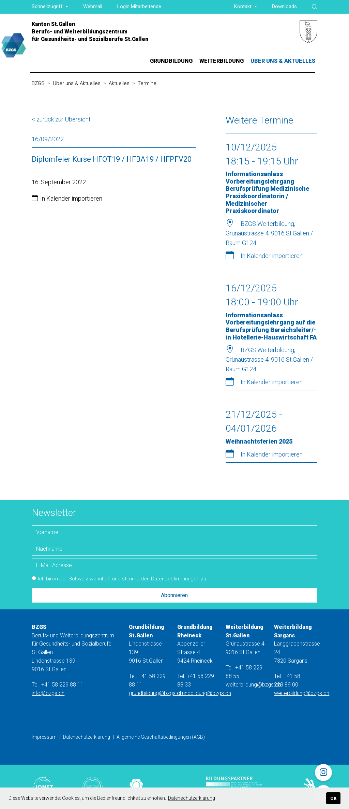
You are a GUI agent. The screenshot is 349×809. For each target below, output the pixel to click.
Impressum (44, 737)
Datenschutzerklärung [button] (191, 798)
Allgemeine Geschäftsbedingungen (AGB (160, 737)
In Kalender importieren (71, 198)
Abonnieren (174, 595)
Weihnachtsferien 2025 (259, 441)
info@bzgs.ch (48, 693)
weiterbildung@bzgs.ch (253, 684)
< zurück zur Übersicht (61, 119)
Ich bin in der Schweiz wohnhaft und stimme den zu (119, 579)
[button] (50, 6)
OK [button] (333, 798)
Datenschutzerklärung (86, 737)
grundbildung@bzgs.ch (156, 693)
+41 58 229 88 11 (62, 684)
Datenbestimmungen (175, 579)
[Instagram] (323, 772)
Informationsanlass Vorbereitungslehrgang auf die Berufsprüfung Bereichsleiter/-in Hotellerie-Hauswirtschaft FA (271, 326)
